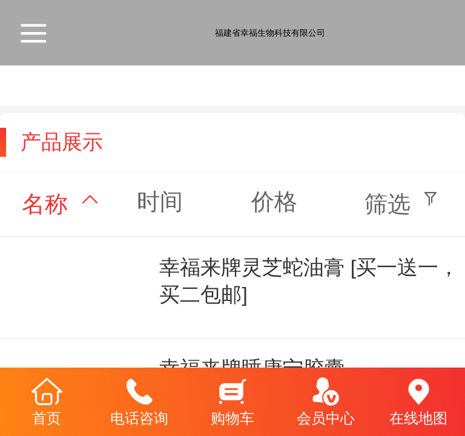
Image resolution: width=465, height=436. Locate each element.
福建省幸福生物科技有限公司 (270, 33)
